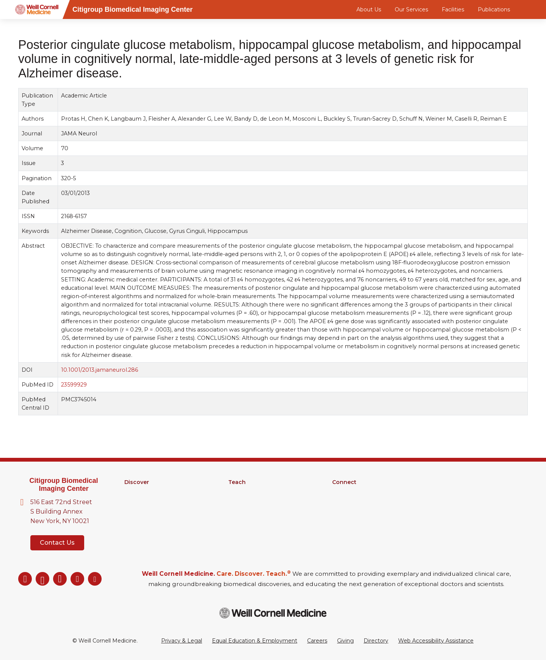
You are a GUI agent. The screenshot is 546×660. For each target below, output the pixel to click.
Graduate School (250, 492)
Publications (494, 9)
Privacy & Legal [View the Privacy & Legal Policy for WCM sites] (181, 640)
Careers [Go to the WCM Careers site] (317, 640)
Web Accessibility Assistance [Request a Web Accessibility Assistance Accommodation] (436, 640)
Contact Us (57, 542)
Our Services (411, 9)
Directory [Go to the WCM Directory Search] (376, 640)
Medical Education (252, 512)
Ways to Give (349, 522)
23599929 (74, 384)
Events (341, 512)
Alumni (341, 492)
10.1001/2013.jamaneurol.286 (99, 369)
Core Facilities (142, 502)
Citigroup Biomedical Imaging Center (63, 484)
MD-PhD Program (252, 502)
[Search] (528, 9)
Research (136, 492)
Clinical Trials (140, 512)
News (339, 502)
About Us (368, 9)
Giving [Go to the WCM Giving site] (345, 640)
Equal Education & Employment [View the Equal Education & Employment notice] (254, 640)
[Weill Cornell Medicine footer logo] (273, 612)
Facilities (453, 9)
